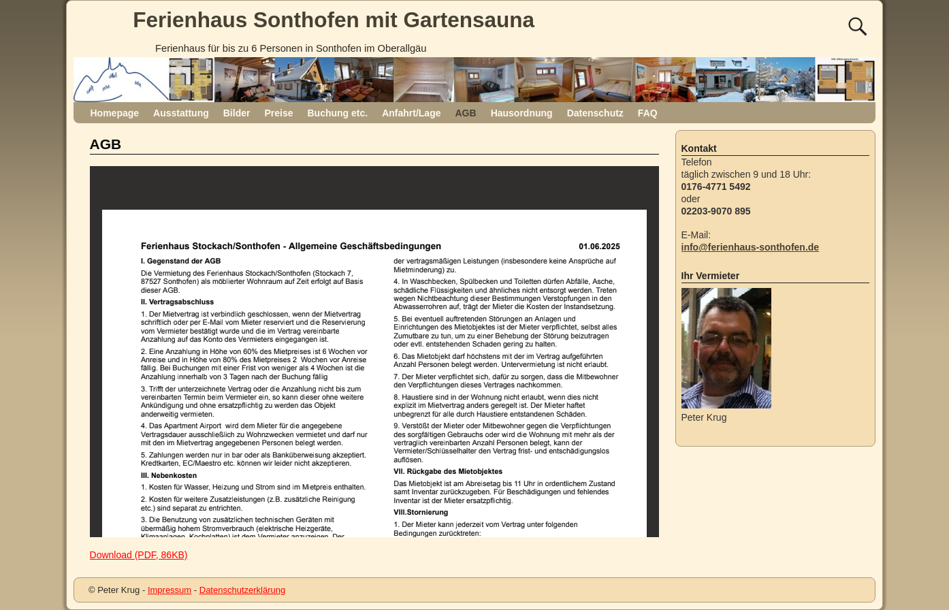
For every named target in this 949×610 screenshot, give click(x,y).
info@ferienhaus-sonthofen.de (750, 247)
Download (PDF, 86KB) (139, 554)
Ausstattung (181, 113)
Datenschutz (595, 113)
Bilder (237, 113)
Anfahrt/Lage (411, 113)
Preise (278, 113)
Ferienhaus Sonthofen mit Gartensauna (333, 19)
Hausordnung (522, 113)
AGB (466, 113)
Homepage (115, 113)
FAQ (648, 113)
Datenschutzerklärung (242, 590)
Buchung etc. (337, 113)
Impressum (169, 590)
